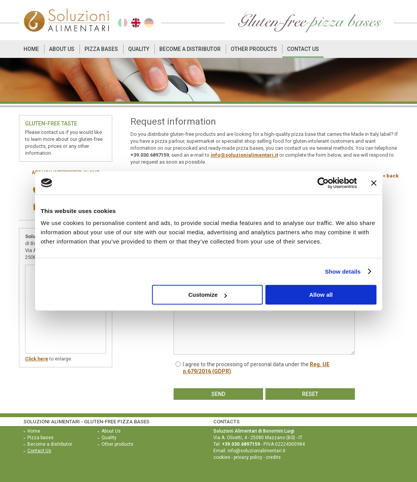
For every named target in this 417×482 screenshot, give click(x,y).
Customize (207, 294)
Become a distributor (190, 49)
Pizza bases (101, 49)
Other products (254, 49)
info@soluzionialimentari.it (244, 155)
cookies (221, 457)
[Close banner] (373, 183)
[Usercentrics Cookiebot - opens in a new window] (323, 183)
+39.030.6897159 (149, 155)
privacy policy (248, 457)
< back (390, 176)
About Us (61, 49)
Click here (36, 359)
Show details (343, 271)
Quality (138, 49)
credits (273, 457)
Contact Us (303, 49)
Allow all (321, 294)
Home (31, 49)
